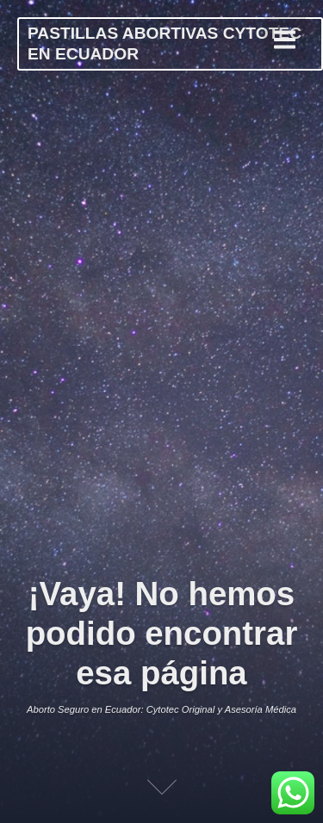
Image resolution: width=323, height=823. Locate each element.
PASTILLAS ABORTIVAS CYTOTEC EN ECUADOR (164, 43)
